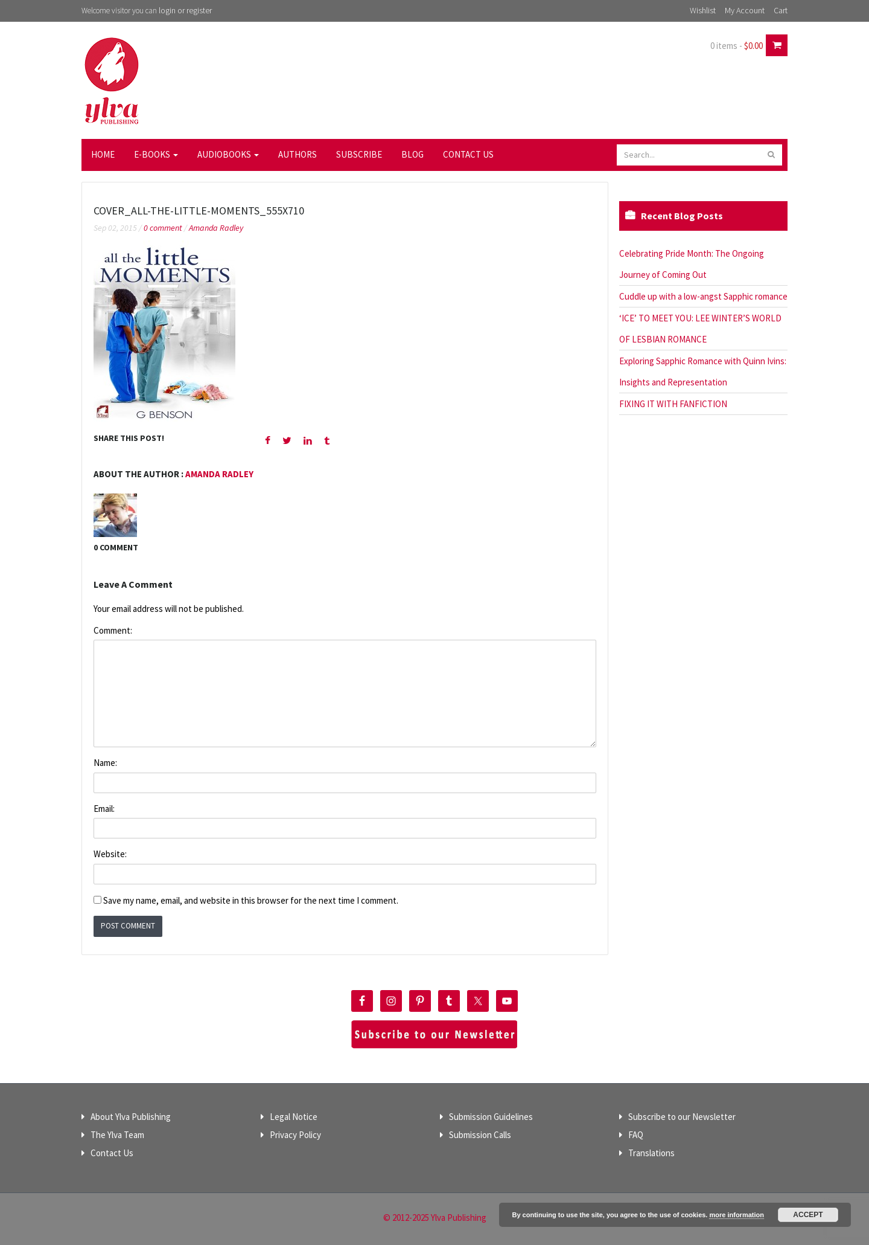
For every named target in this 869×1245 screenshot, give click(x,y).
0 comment (163, 227)
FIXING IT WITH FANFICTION (673, 404)
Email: (104, 808)
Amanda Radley (216, 227)
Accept (808, 1215)
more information (736, 1214)
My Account (745, 10)
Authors (297, 154)
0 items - (736, 45)
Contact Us (468, 154)
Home (103, 154)
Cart (781, 10)
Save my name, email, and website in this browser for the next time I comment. (250, 900)
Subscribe (359, 154)
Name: (105, 762)
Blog (412, 154)
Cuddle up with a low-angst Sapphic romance (703, 296)
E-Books (156, 154)
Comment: (113, 630)
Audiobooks (228, 154)
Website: (110, 854)
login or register (185, 10)
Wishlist (703, 10)
